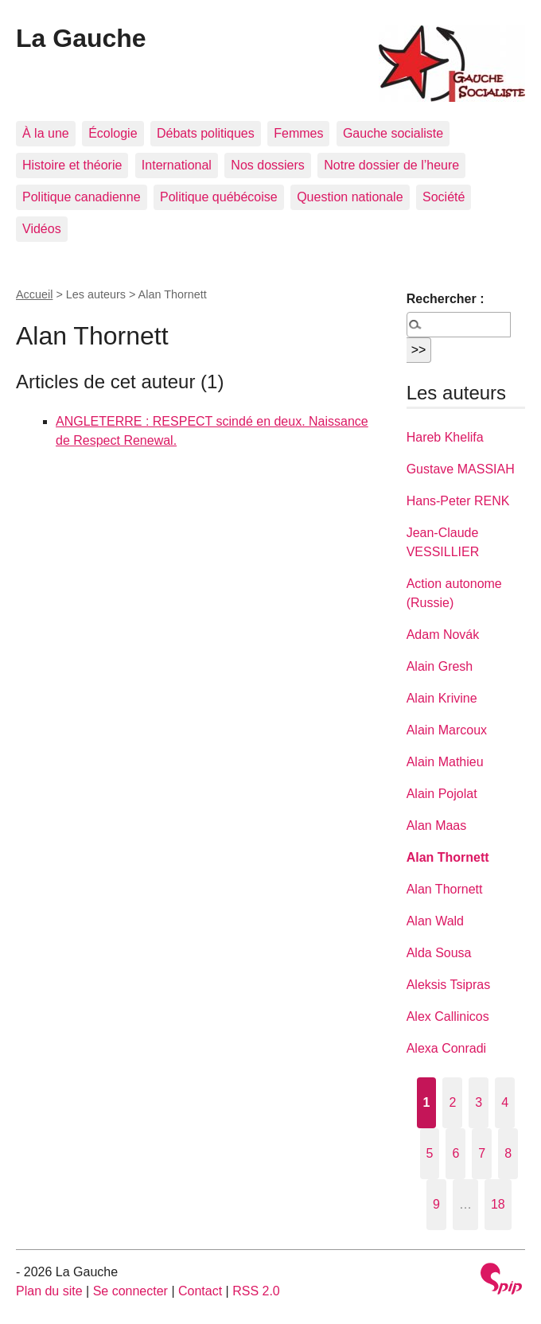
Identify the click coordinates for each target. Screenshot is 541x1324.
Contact (200, 1291)
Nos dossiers (267, 165)
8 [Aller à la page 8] (508, 1153)
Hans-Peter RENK (458, 501)
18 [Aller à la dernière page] (498, 1204)
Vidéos (41, 229)
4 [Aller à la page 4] (504, 1102)
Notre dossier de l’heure (391, 165)
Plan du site (49, 1291)
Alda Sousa (439, 953)
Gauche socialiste (393, 133)
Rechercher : (446, 299)
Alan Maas (437, 825)
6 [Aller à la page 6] (455, 1153)
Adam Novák (443, 634)
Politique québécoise (219, 197)
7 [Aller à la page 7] (481, 1153)
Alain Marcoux (447, 730)
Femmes (298, 133)
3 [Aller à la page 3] (478, 1102)
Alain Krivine (442, 698)
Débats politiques (206, 133)
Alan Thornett (448, 857)
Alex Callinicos (448, 1016)
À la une (45, 133)
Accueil (34, 294)
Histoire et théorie (72, 165)
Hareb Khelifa (445, 437)
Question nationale (350, 197)
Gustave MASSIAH (461, 469)
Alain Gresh (440, 666)
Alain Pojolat (442, 793)
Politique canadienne (81, 197)
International (177, 165)
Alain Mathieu (445, 762)
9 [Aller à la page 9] (436, 1204)
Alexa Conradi (447, 1048)
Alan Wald (435, 921)
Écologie (112, 133)
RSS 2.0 (256, 1291)
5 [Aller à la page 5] (430, 1153)
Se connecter (130, 1291)
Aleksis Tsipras (449, 984)
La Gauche (81, 38)
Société (443, 197)
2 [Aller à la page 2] (452, 1102)
